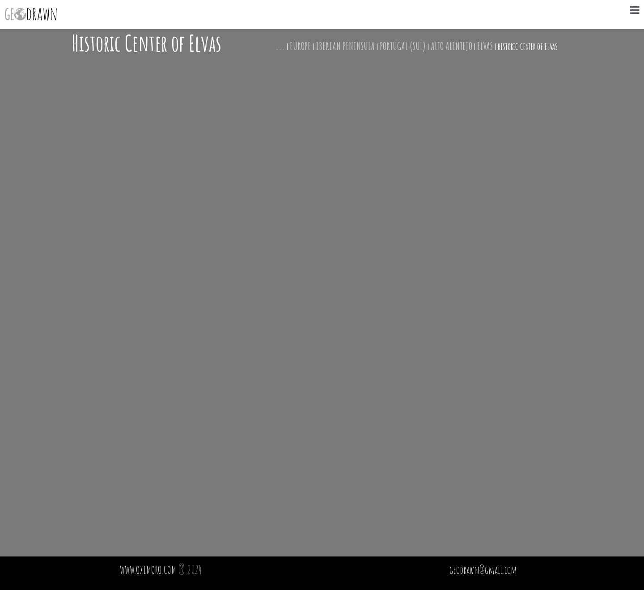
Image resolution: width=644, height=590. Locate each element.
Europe (300, 46)
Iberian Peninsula (345, 46)
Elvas (485, 46)
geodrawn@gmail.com (483, 570)
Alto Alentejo (451, 46)
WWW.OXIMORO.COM (148, 570)
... (280, 46)
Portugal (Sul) (403, 46)
